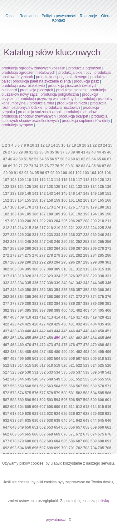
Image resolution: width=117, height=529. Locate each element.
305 (28, 269)
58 (62, 159)
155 (28, 200)
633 (13, 420)
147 (79, 193)
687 (79, 441)
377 (6, 303)
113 (50, 180)
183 (13, 214)
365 (28, 297)
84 (88, 166)
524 (93, 365)
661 (108, 427)
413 (50, 317)
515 (28, 365)
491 (72, 352)
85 (93, 166)
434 (93, 324)
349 (20, 290)
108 (13, 180)
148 (86, 193)
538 (86, 372)
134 (93, 186)
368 (50, 297)
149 (93, 193)
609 (57, 407)
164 (93, 200)
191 (72, 214)
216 (35, 228)
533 (50, 372)
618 (13, 413)
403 (86, 310)
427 (42, 324)
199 (20, 221)
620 (28, 413)
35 (52, 152)
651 (35, 427)
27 (10, 152)
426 (35, 324)
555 (101, 379)
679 (20, 441)
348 (13, 290)
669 (57, 434)
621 (35, 413)
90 (11, 173)
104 (93, 173)
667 (42, 434)
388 (86, 303)
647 (6, 427)
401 (72, 310)
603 (13, 407)
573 (13, 393)
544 (20, 379)
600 (101, 400)
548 (50, 379)
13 (48, 145)
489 (57, 352)
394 (20, 310)
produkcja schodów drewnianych (29, 116)
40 (78, 152)
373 (86, 297)
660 (101, 427)
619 (20, 413)
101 (71, 173)
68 (5, 166)
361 (108, 290)
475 (64, 345)
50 (21, 159)
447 (79, 331)
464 (93, 338)
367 (42, 297)
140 (28, 193)
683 (50, 441)
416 (72, 317)
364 (20, 297)
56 (52, 159)
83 (83, 166)
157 (42, 200)
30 (26, 152)
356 (72, 290)
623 (50, 413)
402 (79, 310)
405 (101, 310)
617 (6, 413)
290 (28, 262)
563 (50, 386)
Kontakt (58, 20)
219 (57, 228)
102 (79, 173)
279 (57, 255)
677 (6, 441)
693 (13, 448)
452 (6, 338)
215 (28, 228)
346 (108, 283)
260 (28, 248)
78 (57, 166)
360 (101, 290)
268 (86, 248)
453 (13, 338)
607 (42, 407)
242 (6, 241)
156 (35, 200)
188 (50, 214)
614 (93, 407)
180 (101, 207)
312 (79, 269)
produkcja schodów (81, 112)
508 (86, 358)
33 (41, 152)
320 (28, 276)
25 (110, 145)
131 (72, 186)
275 (28, 255)
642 (79, 420)
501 (35, 358)
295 (64, 262)
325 (64, 276)
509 (93, 358)
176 (72, 207)
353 (50, 290)
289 (20, 262)
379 (20, 303)
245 (28, 241)
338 (50, 283)
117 (79, 180)
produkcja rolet (41, 103)
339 (57, 283)
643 (86, 420)
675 (101, 434)
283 (86, 255)
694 (20, 448)
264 (57, 248)
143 (50, 193)
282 (79, 255)
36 (57, 152)
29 (21, 152)
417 (79, 317)
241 (108, 235)
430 (64, 324)
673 (86, 434)
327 (79, 276)
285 (101, 255)
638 (50, 420)
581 (72, 393)
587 (6, 400)
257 (6, 248)
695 (28, 448)
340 (64, 283)
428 (50, 324)
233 (50, 235)
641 (72, 420)
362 (6, 297)
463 (86, 338)
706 (108, 448)
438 (13, 331)
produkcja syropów (17, 125)
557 (6, 386)
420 (101, 317)
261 (35, 248)
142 (42, 193)
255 (101, 241)
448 (86, 331)
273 (13, 255)
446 (72, 331)
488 (50, 352)
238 (86, 235)
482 (6, 352)
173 (50, 207)
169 (20, 207)
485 (28, 352)
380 (28, 303)
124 (20, 186)
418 (86, 317)
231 (35, 235)
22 (95, 145)
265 (64, 248)
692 (6, 448)
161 (72, 200)
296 (72, 262)
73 (31, 166)
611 (72, 407)
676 (108, 434)
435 (101, 324)
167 (6, 207)
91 (16, 173)
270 (101, 248)
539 (93, 372)
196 (108, 214)
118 (86, 180)
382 (42, 303)
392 (6, 310)
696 (35, 448)
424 (20, 324)
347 (6, 290)
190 (64, 214)
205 (64, 221)
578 (50, 393)
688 (86, 441)
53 (36, 159)
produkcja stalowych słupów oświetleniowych (55, 118)
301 (108, 262)
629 (93, 413)
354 (57, 290)
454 (20, 338)
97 (47, 173)
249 (57, 241)
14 (53, 145)
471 (35, 345)
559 (20, 386)
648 (13, 427)
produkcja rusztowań (63, 107)
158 (50, 200)
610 (64, 407)
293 (50, 262)
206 (72, 221)
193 (86, 214)
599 (93, 400)
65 (99, 159)
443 (50, 331)
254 (93, 241)
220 (64, 228)
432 (79, 324)
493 (86, 352)
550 (64, 379)
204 (57, 221)
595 (64, 400)
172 (42, 207)
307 (42, 269)
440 (28, 331)
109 (20, 180)
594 (57, 400)
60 (73, 159)
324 (57, 276)
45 (104, 152)
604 (20, 407)
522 (79, 365)
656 (72, 427)
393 (13, 310)
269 (93, 248)
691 (108, 441)
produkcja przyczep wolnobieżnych (48, 99)
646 (108, 420)
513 (13, 365)
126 (35, 186)
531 (35, 372)
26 (5, 152)
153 (13, 200)
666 (35, 434)
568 (86, 386)
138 (13, 193)
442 (42, 331)
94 (32, 173)
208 (86, 221)
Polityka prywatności (58, 16)
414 (57, 317)
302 (6, 269)
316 (108, 269)
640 (64, 420)
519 (57, 365)
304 (20, 269)
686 (72, 441)
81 (73, 166)
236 (72, 235)
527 (6, 372)
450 (101, 331)
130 (64, 186)
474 (57, 345)
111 (35, 180)
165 (101, 200)
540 (101, 372)
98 (52, 173)
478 (86, 345)
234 (57, 235)
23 (100, 145)
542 (6, 379)
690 (101, 441)
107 (6, 180)
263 (50, 248)
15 (58, 145)
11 (37, 145)
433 (86, 324)
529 (20, 372)
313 (86, 269)
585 (101, 393)
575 (28, 393)
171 (35, 207)
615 (101, 407)
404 (93, 310)
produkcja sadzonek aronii (39, 112)
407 (6, 317)
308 (50, 269)
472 (42, 345)
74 (36, 166)
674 (93, 434)
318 (13, 276)
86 (99, 166)
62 (83, 159)
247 (42, 241)
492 (79, 352)
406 (108, 310)
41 (83, 152)
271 (108, 248)
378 (13, 303)
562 (42, 386)
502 (42, 358)
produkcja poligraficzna (60, 94)
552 (79, 379)
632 (6, 420)
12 (43, 145)
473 (50, 345)
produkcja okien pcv (74, 72)
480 (101, 345)
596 (72, 400)
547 (42, 379)
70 (15, 166)
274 (20, 255)
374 (93, 297)
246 (35, 241)
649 (20, 427)
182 (6, 214)
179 (93, 207)
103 (86, 173)
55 (47, 159)
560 (28, 386)
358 (86, 290)
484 (20, 352)
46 (109, 152)
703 (86, 448)
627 (79, 413)
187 (42, 214)
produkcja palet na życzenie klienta (42, 81)
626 (72, 413)
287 (6, 262)
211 (108, 221)
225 (101, 228)
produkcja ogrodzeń (84, 68)
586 (108, 393)
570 (101, 386)
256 (108, 241)
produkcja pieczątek (36, 90)
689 (93, 441)
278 (50, 255)
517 (42, 365)
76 (47, 166)
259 (20, 248)
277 (42, 255)
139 (20, 193)
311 (72, 269)
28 (15, 152)
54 (41, 159)
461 (72, 338)
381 (35, 303)
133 (86, 186)
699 (57, 448)
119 (93, 180)
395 (28, 310)
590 (28, 400)
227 (6, 235)
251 (72, 241)
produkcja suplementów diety (86, 120)
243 (13, 241)
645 (101, 420)
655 (64, 427)
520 (64, 365)
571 (108, 386)
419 (93, 317)
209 (93, 221)
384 (57, 303)
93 (26, 173)
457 (42, 338)
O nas (10, 16)
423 (13, 324)
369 (57, 297)
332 (6, 283)
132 (79, 186)
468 (13, 345)
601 (108, 400)
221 (72, 228)
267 (79, 248)
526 (108, 365)
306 (35, 269)
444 (57, 331)
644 (93, 420)
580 (64, 393)
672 (79, 434)
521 (72, 365)
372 (79, 297)
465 (101, 338)
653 (50, 427)
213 (13, 228)
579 (57, 393)
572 (6, 393)
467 (6, 345)
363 (13, 297)
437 (6, 331)
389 (93, 303)
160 (64, 200)
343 (86, 283)
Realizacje (88, 16)
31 (31, 152)
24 (105, 145)
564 (57, 386)
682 (42, 441)
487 (42, 352)
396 (35, 310)
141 (35, 193)
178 (86, 207)
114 (57, 180)
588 (13, 400)
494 (93, 352)
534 (57, 372)
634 (20, 420)
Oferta (106, 16)
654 (57, 427)
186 (35, 214)
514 (20, 365)
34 (47, 152)
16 (63, 145)
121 (108, 180)
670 (64, 434)
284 (93, 255)
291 (35, 262)
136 (108, 186)
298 (86, 262)
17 (68, 145)
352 (42, 290)
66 (104, 159)
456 (35, 338)
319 (20, 276)
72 (26, 166)
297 (79, 262)
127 (42, 186)
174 (57, 207)
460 (64, 338)
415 (64, 317)
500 (28, 358)
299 (93, 262)
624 (57, 413)
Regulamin (28, 16)
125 (28, 186)
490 (64, 352)
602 (6, 407)
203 (50, 221)
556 (108, 379)
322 (42, 276)
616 (108, 407)
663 (13, 434)
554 (93, 379)
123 (13, 186)
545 (28, 379)
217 (42, 228)
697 (42, 448)
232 (42, 235)
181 (108, 207)
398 (50, 310)
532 (42, 372)
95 (37, 173)
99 (58, 173)
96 (42, 173)
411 (35, 317)
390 (101, 303)
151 (108, 193)
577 (42, 393)
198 (13, 221)
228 (13, 235)
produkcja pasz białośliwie (23, 85)
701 (72, 448)
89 (5, 173)
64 (93, 159)
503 (50, 358)
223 (86, 228)
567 (79, 386)
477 (79, 345)
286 (108, 255)
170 (28, 207)
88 (109, 166)
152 (6, 200)
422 (6, 324)
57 (57, 159)
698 (50, 448)
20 (84, 145)
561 (35, 386)
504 (57, 358)
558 (13, 386)
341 (72, 283)
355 (64, 290)
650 (28, 427)
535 (64, 372)
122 (6, 186)
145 (64, 193)
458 (50, 338)
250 (64, 241)
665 (28, 434)
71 (21, 166)
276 (35, 255)
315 (101, 269)
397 (42, 310)
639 (57, 420)
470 (28, 345)
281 (72, 255)
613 (86, 407)
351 (35, 290)
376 (108, 297)
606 (35, 407)
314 (93, 269)
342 (79, 283)
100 (64, 173)
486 (35, 352)
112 (42, 180)
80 (68, 166)
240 (101, 235)
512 (6, 365)
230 (28, 235)
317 (6, 276)
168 (13, 207)
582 (79, 393)
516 (35, 365)
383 (50, 303)
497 (6, 358)
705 (101, 448)
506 (72, 358)
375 (101, 297)
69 (10, 166)
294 (57, 262)
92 (21, 173)
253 (86, 241)
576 (35, 393)
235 (64, 235)
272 (6, 255)
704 (93, 448)
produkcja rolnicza (72, 103)
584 (93, 393)
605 (28, 407)
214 (20, 228)
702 (79, 448)
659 (93, 427)
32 (36, 152)
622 (42, 413)
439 (20, 331)
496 (108, 352)
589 (20, 400)
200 (28, 221)
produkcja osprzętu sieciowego (61, 77)
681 (35, 441)
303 (13, 269)
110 (28, 180)
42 (88, 152)
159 (57, 200)
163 (86, 200)
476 (72, 345)
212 (6, 228)
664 (20, 434)
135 (101, 186)
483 (13, 352)
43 (93, 152)
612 (79, 407)
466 (108, 338)
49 (15, 159)
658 (86, 427)
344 (93, 283)
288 (13, 262)
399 (57, 310)
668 (50, 434)
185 (28, 214)
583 (86, 393)
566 (72, 386)
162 (79, 200)
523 (86, 365)
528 (13, 372)
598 (86, 400)
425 (28, 324)
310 (64, 269)
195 (101, 214)
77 (52, 166)
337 (42, 283)
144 (57, 193)
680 (28, 441)
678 (13, 441)
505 (64, 358)
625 (64, 413)
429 (57, 324)
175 (64, 207)
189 (57, 214)
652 (42, 427)
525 (101, 365)
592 (42, 400)
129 (57, 186)
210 (101, 221)
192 (79, 214)
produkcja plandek (71, 90)
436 (108, 324)
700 (64, 448)
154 (20, 200)
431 (72, 324)
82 (78, 166)
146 (72, 193)
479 (93, 345)
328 (86, 276)
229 (20, 235)
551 (72, 379)
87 (104, 166)
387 (79, 303)
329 (93, 276)
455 (28, 338)
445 (64, 331)
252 (79, 241)
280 (64, 255)
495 (101, 352)
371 (72, 297)
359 (93, 290)
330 (101, 276)
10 (32, 145)
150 (101, 193)
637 (42, 420)
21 (89, 145)
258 (13, 248)
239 (93, 235)
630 (101, 413)
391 (108, 303)
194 (93, 214)
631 (108, 413)
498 (13, 358)
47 (5, 159)
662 (6, 434)
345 (101, 283)
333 (13, 283)
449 (93, 331)
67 (109, 159)
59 (68, 159)
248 (50, 241)
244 (20, 241)
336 (35, 283)
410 (28, 317)
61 (78, 159)
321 (35, 276)
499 (20, 358)
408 (13, 317)
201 (35, 221)
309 (57, 269)
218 (50, 228)
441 (35, 331)
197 (6, 221)
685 (64, 441)
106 (108, 173)
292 (42, 262)
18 (74, 145)
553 (86, 379)
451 (108, 331)
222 (79, 228)
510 (101, 358)
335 (28, 283)
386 (72, 303)
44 (99, 152)
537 (79, 372)
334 (20, 283)
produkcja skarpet (73, 116)
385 (64, 303)
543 (13, 379)
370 (64, 297)
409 (20, 317)
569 (93, 386)
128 (50, 186)
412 (42, 317)
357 (79, 290)
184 (20, 214)
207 (79, 221)
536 (72, 372)
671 (72, 434)
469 (20, 345)
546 (35, 379)
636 (35, 420)
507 (79, 358)
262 (42, 248)
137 (6, 193)
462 (79, 338)
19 (79, 145)
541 (108, 372)
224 (93, 228)
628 (86, 413)
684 (57, 441)
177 (79, 207)
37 (62, 152)
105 (100, 173)
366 (35, 297)
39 (73, 152)
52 (31, 159)
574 (20, 393)
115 (64, 180)
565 (64, 386)
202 (42, 221)
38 (68, 152)
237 (79, 235)
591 (35, 400)
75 (41, 166)
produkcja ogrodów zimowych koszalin (33, 68)
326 (72, 276)
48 (10, 159)
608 (50, 407)
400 (64, 310)
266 (72, 248)
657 (79, 427)
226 (108, 228)
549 (57, 379)
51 (26, 159)
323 (50, 276)
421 (108, 317)
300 (101, 262)
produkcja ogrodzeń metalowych (28, 72)
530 (28, 372)
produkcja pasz (86, 81)
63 (88, 159)
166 (108, 200)
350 (28, 290)
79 (62, 166)
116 (72, 180)
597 (79, 400)
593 (50, 400)
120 (101, 180)
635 (28, 420)
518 (50, 365)
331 (108, 276)
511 (108, 358)
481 (108, 345)
